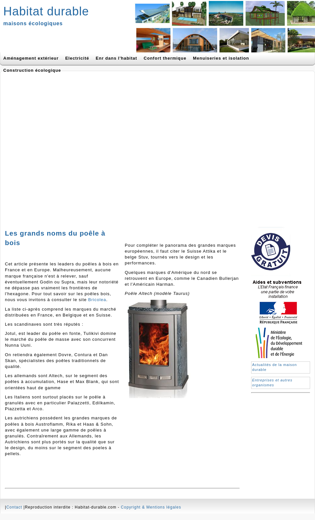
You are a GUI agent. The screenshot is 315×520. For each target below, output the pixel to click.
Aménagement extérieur (31, 58)
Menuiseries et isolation (221, 58)
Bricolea (97, 299)
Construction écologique (32, 70)
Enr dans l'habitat (116, 58)
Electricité (77, 58)
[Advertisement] (69, 147)
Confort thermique (165, 58)
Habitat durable (46, 11)
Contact (14, 507)
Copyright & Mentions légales (151, 507)
